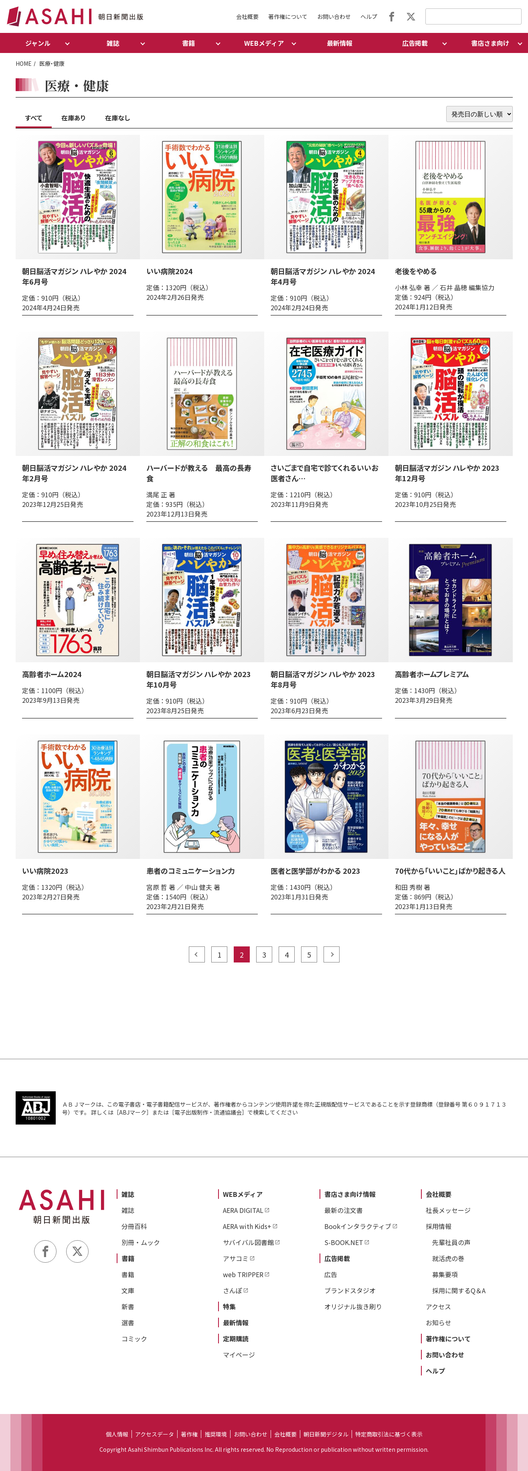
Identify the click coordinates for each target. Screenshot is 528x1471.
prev (197, 954)
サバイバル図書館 (248, 1242)
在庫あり (73, 117)
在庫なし (117, 117)
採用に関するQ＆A (459, 1290)
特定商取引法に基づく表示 (389, 1434)
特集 (229, 1306)
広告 (330, 1274)
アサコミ (236, 1258)
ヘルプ (368, 16)
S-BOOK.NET (343, 1242)
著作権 (189, 1434)
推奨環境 (215, 1434)
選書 (127, 1322)
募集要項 (445, 1274)
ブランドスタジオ (350, 1290)
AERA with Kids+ (247, 1226)
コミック (134, 1338)
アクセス (438, 1306)
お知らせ (438, 1322)
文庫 (127, 1290)
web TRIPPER (243, 1274)
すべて (33, 117)
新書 (127, 1306)
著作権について (287, 16)
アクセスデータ (154, 1434)
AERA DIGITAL (243, 1210)
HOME (24, 63)
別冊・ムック (140, 1242)
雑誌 (127, 1194)
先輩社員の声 (451, 1242)
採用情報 (438, 1226)
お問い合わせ (334, 16)
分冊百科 (134, 1226)
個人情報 (117, 1434)
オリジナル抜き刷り (353, 1306)
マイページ (239, 1354)
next (332, 954)
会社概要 (247, 16)
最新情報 (339, 43)
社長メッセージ (448, 1210)
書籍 (127, 1258)
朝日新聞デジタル (325, 1434)
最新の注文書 (343, 1210)
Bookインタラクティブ (357, 1226)
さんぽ (232, 1290)
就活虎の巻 (448, 1258)
